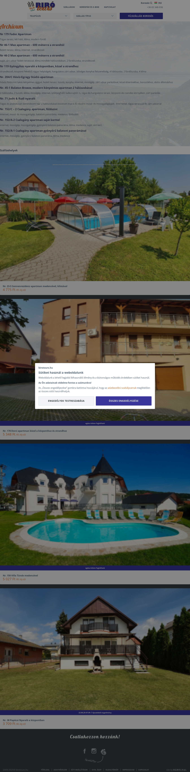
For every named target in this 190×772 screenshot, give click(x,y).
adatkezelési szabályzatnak (122, 387)
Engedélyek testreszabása (66, 400)
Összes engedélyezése (124, 400)
